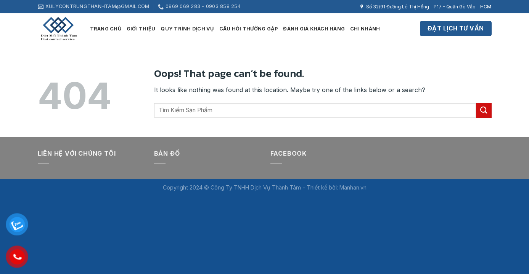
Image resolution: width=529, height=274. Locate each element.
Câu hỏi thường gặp (248, 29)
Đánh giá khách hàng (314, 29)
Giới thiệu (141, 29)
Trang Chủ (105, 29)
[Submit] (483, 110)
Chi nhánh (365, 29)
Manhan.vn (353, 187)
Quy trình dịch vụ (187, 29)
